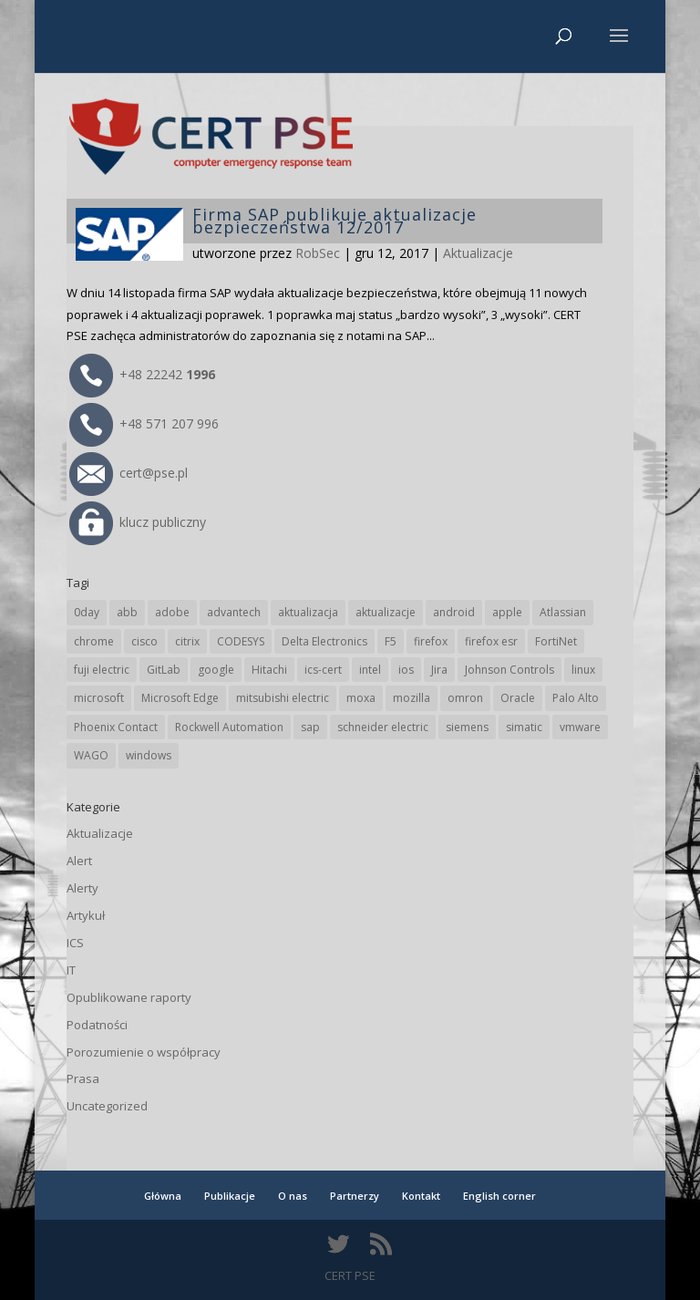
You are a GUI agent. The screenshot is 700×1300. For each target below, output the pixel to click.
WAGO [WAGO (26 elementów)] (91, 755)
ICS (75, 942)
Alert (79, 860)
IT (71, 970)
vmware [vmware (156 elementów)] (580, 727)
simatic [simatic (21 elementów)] (524, 727)
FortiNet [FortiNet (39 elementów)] (556, 641)
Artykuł (86, 915)
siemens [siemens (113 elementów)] (467, 727)
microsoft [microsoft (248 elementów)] (99, 698)
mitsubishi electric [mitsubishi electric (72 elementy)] (282, 698)
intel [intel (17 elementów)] (370, 669)
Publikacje (229, 1195)
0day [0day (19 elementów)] (86, 612)
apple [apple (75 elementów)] (507, 612)
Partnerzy (354, 1195)
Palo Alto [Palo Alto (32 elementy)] (575, 698)
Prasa (83, 1078)
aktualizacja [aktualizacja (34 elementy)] (308, 612)
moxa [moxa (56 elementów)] (361, 698)
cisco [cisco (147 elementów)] (144, 641)
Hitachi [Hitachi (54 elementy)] (269, 669)
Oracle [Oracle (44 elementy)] (517, 698)
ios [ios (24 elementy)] (406, 669)
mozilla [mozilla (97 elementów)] (411, 698)
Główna (162, 1195)
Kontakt (421, 1195)
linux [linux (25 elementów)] (583, 669)
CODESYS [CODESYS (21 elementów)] (240, 641)
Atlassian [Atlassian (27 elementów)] (563, 612)
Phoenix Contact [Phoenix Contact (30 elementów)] (116, 727)
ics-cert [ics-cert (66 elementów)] (323, 669)
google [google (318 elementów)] (216, 669)
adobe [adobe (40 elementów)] (172, 612)
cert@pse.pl (128, 472)
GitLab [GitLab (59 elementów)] (163, 669)
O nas (292, 1195)
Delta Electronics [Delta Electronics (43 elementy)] (324, 641)
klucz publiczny (137, 522)
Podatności (97, 1024)
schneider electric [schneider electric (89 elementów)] (382, 727)
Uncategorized (107, 1106)
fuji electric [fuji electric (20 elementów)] (101, 669)
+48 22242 (142, 374)
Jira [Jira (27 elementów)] (439, 669)
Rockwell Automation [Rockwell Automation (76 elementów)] (229, 727)
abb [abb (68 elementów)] (127, 612)
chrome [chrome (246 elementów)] (94, 641)
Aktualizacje (478, 253)
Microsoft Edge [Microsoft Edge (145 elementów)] (180, 698)
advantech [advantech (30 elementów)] (234, 612)
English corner (499, 1195)
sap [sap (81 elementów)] (310, 727)
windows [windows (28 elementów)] (148, 755)
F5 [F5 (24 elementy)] (390, 641)
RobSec (317, 253)
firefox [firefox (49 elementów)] (431, 641)
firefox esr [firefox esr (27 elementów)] (491, 641)
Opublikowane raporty (129, 997)
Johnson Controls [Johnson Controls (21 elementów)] (509, 669)
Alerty (82, 888)
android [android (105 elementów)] (454, 612)
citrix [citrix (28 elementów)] (187, 641)
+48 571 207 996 (144, 423)
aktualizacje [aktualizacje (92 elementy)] (385, 612)
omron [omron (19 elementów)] (465, 698)
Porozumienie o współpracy (144, 1052)
